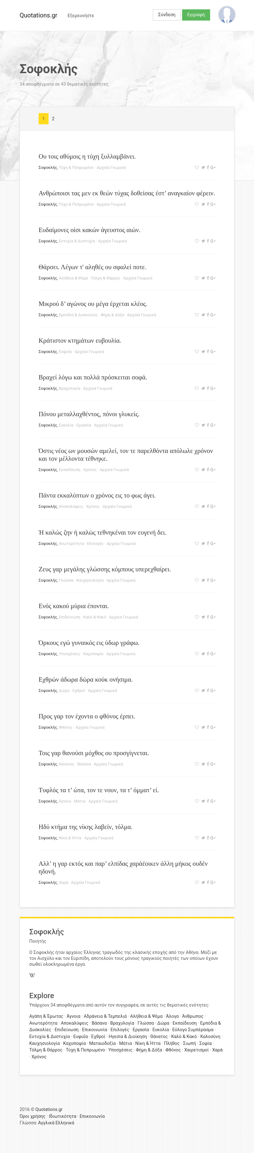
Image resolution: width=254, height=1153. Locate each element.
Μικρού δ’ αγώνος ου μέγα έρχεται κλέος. (93, 303)
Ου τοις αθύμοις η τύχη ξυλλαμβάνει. (87, 156)
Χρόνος (90, 469)
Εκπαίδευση (69, 469)
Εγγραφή (196, 14)
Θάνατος (66, 764)
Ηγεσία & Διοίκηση (128, 1036)
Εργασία (84, 425)
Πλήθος (172, 1043)
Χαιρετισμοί (196, 1050)
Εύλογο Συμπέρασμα (192, 1029)
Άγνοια (65, 801)
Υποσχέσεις (69, 653)
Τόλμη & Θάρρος (105, 278)
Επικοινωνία (94, 1029)
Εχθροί (79, 690)
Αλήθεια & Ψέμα (73, 278)
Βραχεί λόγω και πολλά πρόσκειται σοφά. (93, 377)
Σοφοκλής (48, 167)
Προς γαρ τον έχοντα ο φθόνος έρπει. (87, 716)
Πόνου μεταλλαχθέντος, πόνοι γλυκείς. (89, 413)
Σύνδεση (166, 14)
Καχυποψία (93, 653)
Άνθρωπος (193, 1016)
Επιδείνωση (69, 617)
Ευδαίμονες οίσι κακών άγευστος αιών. (89, 229)
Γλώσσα (66, 580)
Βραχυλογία (69, 388)
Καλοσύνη (210, 1036)
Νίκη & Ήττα (70, 838)
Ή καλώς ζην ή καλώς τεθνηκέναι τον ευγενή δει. (103, 532)
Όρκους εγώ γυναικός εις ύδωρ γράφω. (89, 642)
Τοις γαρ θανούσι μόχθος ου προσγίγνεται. (94, 752)
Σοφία (206, 1043)
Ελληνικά (64, 1123)
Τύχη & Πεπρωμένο (76, 167)
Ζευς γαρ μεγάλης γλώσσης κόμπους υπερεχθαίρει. (105, 569)
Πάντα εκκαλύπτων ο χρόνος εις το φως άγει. (97, 495)
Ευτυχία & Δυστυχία (77, 241)
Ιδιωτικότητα (62, 1116)
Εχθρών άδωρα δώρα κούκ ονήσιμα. (86, 679)
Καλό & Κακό (94, 617)
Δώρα (64, 690)
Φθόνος (66, 727)
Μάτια (79, 801)
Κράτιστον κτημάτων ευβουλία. (80, 340)
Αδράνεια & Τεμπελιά (105, 1016)
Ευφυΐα (65, 351)
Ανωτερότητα (71, 543)
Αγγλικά (46, 1123)
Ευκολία (66, 425)
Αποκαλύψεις (71, 506)
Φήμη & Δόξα (112, 314)
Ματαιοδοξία (102, 1043)
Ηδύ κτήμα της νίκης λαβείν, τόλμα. (86, 826)
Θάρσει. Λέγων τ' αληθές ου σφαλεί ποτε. (92, 266)
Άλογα (172, 1016)
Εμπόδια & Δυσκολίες (78, 314)
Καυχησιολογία (89, 580)
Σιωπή (189, 1043)
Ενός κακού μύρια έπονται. (74, 605)
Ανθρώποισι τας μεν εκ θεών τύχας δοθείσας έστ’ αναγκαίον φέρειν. (127, 193)
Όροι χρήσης (32, 1116)
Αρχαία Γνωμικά (110, 167)
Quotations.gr (38, 15)
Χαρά (63, 882)
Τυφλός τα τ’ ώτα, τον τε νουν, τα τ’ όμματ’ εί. (99, 789)
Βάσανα (84, 764)
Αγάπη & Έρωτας (46, 1016)
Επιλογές (95, 543)
